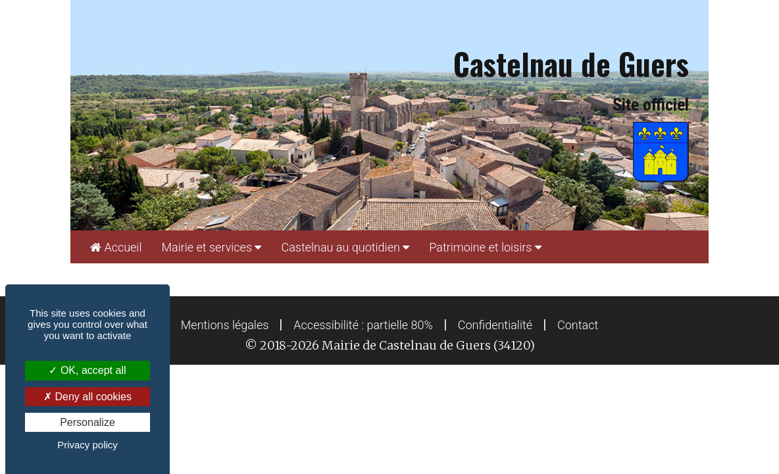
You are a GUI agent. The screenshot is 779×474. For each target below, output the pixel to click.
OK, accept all (87, 370)
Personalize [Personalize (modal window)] (87, 422)
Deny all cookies (87, 396)
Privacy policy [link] (87, 444)
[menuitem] (115, 247)
